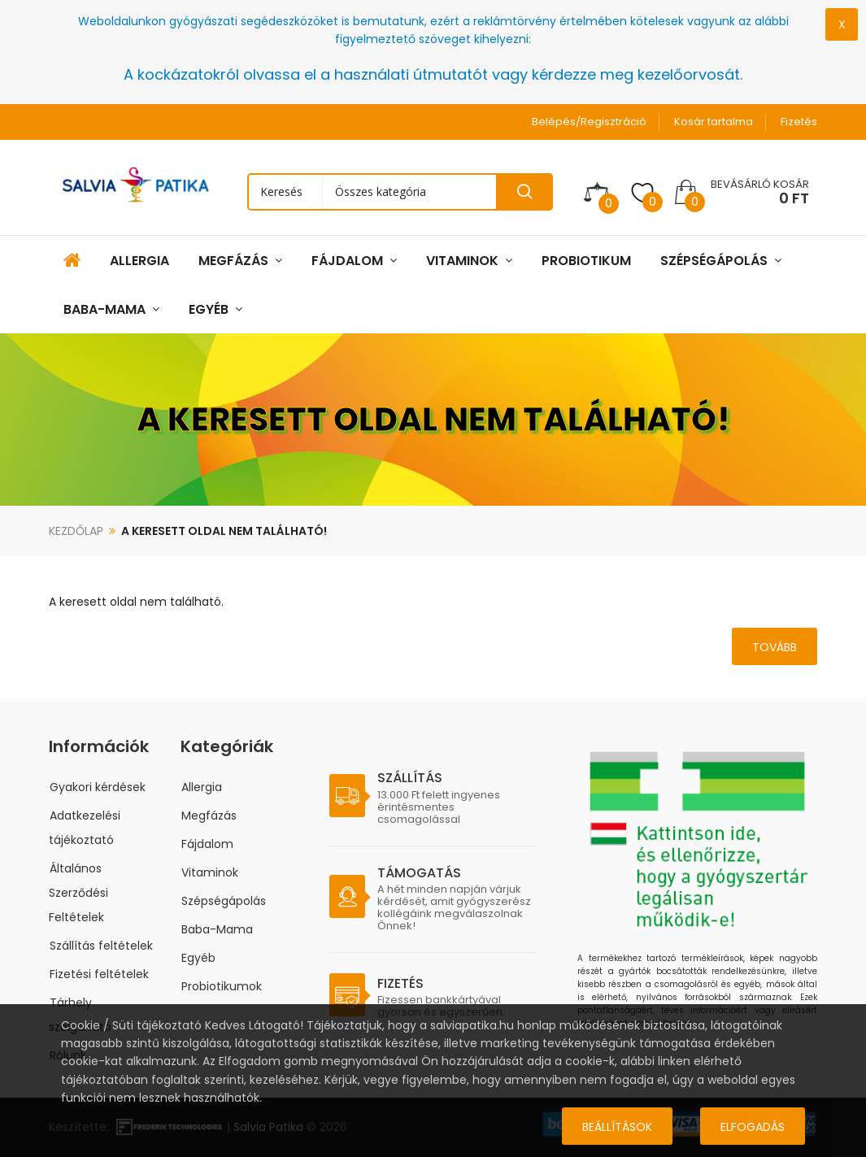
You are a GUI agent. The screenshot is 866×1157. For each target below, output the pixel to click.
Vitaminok (209, 872)
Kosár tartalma (713, 121)
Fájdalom (207, 844)
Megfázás (209, 815)
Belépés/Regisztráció (589, 121)
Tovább (774, 647)
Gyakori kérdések (98, 787)
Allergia (201, 787)
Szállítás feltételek (101, 945)
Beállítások (617, 1127)
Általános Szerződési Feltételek (78, 892)
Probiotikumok (221, 986)
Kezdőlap (76, 531)
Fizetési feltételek (99, 974)
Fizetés (799, 121)
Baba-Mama (217, 929)
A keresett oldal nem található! (224, 531)
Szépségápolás (223, 901)
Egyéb (198, 958)
